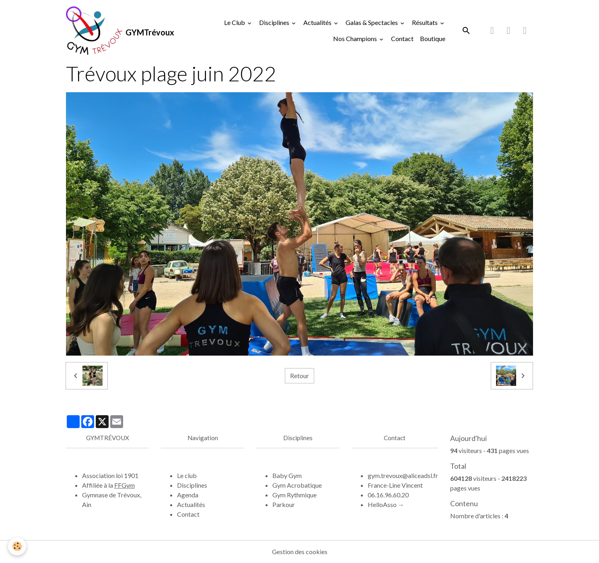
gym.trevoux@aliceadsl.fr (403, 475)
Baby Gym (287, 475)
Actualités (318, 22)
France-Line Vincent (395, 485)
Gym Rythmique (294, 495)
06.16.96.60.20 (388, 495)
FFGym (124, 485)
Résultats (425, 22)
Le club (187, 475)
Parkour (283, 504)
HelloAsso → (386, 504)
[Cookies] (17, 546)
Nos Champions (355, 38)
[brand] (112, 30)
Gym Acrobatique (297, 485)
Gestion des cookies (299, 551)
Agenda (187, 495)
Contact (402, 38)
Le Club (235, 22)
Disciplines (274, 22)
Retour (299, 375)
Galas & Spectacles (372, 22)
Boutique (432, 38)
